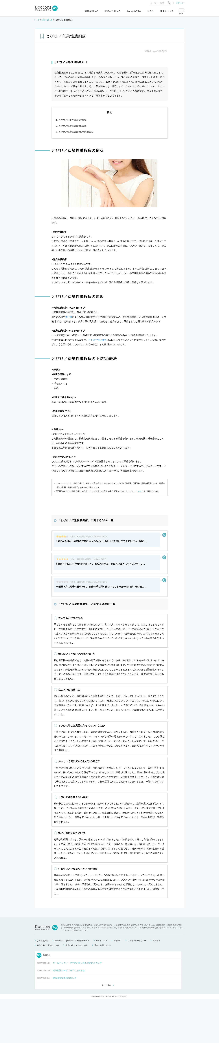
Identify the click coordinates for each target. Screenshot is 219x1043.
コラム (150, 11)
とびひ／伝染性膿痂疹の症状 (72, 120)
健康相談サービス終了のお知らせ (69, 1014)
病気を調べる (91, 11)
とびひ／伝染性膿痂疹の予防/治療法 (76, 131)
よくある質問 (42, 985)
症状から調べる (113, 11)
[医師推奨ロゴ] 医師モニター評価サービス (72, 985)
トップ (36, 20)
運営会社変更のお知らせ (64, 1022)
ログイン (180, 3)
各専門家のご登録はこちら (48, 989)
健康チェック (167, 11)
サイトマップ (101, 985)
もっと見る (106, 1029)
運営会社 (156, 985)
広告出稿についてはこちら (77, 989)
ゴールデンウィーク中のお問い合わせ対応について (77, 1007)
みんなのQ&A (134, 11)
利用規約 (117, 985)
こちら (138, 491)
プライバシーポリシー (137, 985)
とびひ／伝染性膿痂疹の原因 (72, 126)
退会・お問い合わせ (102, 989)
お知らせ (44, 999)
